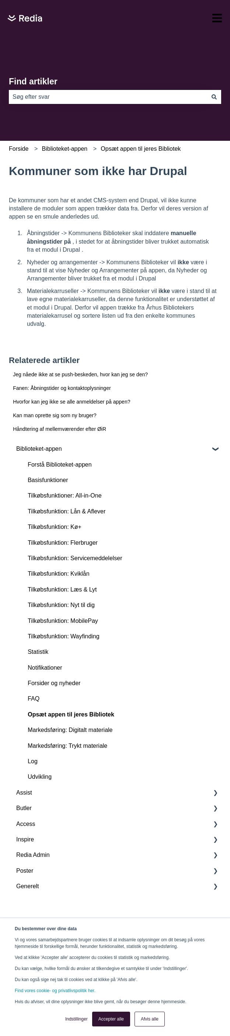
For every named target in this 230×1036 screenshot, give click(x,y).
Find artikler (33, 81)
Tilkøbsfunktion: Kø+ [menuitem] (54, 527)
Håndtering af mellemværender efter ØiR (59, 429)
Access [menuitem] (25, 824)
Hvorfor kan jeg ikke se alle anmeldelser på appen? (71, 402)
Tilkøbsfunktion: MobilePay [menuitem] (63, 621)
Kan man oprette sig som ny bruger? (54, 415)
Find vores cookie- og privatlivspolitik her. (55, 990)
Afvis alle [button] (149, 1019)
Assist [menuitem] (24, 792)
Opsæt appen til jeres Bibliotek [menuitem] (71, 714)
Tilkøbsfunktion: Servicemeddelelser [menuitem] (75, 558)
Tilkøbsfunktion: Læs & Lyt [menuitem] (62, 589)
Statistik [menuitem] (38, 652)
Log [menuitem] (33, 761)
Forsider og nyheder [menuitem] (54, 683)
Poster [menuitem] (24, 871)
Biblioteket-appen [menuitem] (39, 449)
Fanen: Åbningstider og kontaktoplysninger (62, 388)
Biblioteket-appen (65, 149)
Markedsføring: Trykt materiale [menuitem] (67, 746)
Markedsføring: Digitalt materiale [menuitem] (70, 730)
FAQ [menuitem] (33, 698)
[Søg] (214, 97)
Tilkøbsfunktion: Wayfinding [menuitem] (63, 636)
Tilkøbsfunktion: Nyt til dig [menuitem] (61, 605)
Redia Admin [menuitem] (33, 855)
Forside (18, 149)
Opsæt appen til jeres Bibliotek (141, 149)
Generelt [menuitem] (27, 886)
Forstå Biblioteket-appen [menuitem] (59, 464)
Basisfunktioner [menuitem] (48, 480)
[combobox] (108, 97)
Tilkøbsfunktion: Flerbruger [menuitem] (63, 543)
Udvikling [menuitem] (40, 777)
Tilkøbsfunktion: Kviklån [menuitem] (58, 574)
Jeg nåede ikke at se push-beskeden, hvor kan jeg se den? (80, 374)
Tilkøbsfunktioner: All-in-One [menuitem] (64, 495)
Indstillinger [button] (76, 1019)
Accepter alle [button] (111, 1019)
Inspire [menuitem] (25, 839)
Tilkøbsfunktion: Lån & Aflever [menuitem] (66, 511)
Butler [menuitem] (24, 808)
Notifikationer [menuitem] (45, 667)
